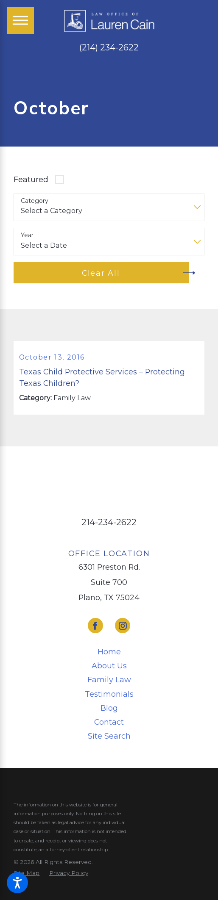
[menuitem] (109, 653)
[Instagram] (122, 626)
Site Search (109, 736)
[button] (17, 882)
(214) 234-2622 (109, 47)
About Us (109, 666)
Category (34, 201)
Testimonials (109, 694)
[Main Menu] (20, 20)
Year (27, 235)
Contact (109, 722)
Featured (31, 179)
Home (109, 652)
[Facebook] (95, 626)
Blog (109, 708)
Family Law (109, 680)
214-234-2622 (109, 523)
